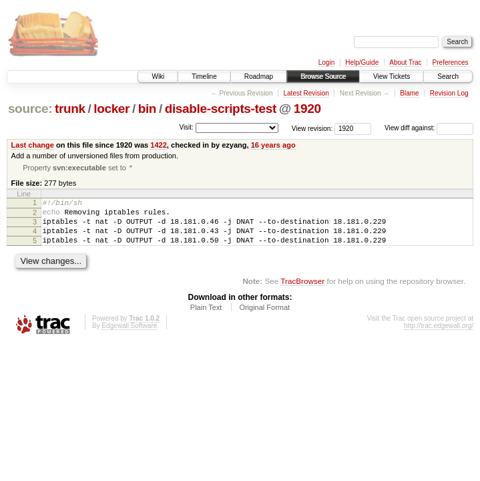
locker (111, 109)
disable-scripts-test (220, 109)
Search (448, 76)
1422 (158, 145)
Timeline (204, 76)
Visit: (186, 127)
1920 (307, 109)
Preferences (451, 62)
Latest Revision (305, 93)
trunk (70, 109)
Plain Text (206, 319)
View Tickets (391, 76)
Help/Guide (362, 62)
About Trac (405, 62)
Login (326, 62)
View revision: (312, 128)
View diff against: (429, 128)
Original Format (264, 319)
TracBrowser (302, 292)
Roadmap (258, 76)
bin (147, 109)
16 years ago (273, 145)
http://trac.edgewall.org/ (438, 337)
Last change (32, 145)
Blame (409, 93)
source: (30, 109)
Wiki (158, 76)
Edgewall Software (129, 337)
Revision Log (449, 93)
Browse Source (323, 76)
